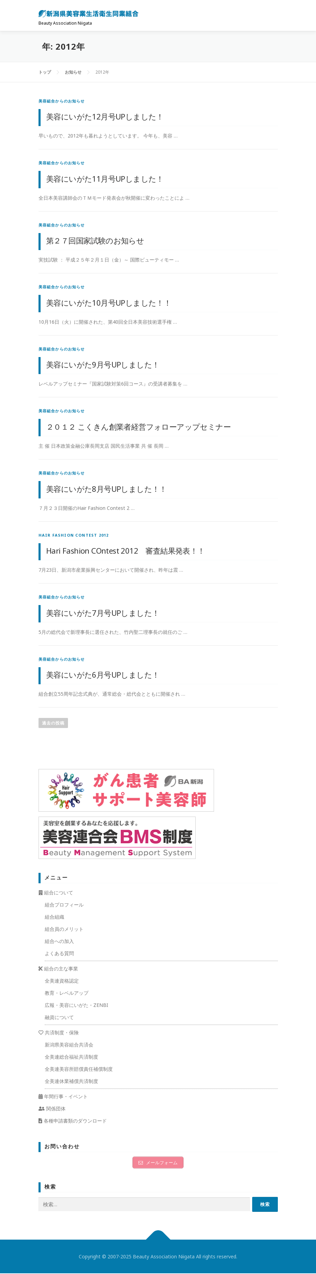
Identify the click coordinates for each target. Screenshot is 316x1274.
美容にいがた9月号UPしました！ (102, 364)
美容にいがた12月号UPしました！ (105, 116)
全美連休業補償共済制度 (71, 1081)
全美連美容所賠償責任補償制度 (79, 1069)
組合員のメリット (64, 929)
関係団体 (52, 1108)
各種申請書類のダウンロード (73, 1120)
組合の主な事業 (58, 968)
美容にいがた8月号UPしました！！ (106, 488)
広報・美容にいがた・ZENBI (76, 1005)
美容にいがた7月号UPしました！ (102, 612)
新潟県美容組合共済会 (69, 1044)
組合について (56, 892)
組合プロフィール (64, 904)
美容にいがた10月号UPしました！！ (108, 302)
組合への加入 (59, 941)
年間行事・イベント (63, 1096)
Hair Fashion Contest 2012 (74, 535)
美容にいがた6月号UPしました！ (102, 674)
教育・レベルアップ (66, 993)
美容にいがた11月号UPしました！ (105, 178)
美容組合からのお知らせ (62, 101)
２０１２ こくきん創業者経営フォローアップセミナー (138, 426)
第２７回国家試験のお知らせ (95, 240)
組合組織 (54, 916)
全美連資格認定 (62, 980)
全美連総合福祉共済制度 (71, 1056)
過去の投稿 (53, 723)
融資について (59, 1017)
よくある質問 (59, 953)
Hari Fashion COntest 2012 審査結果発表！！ (125, 550)
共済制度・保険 (59, 1032)
